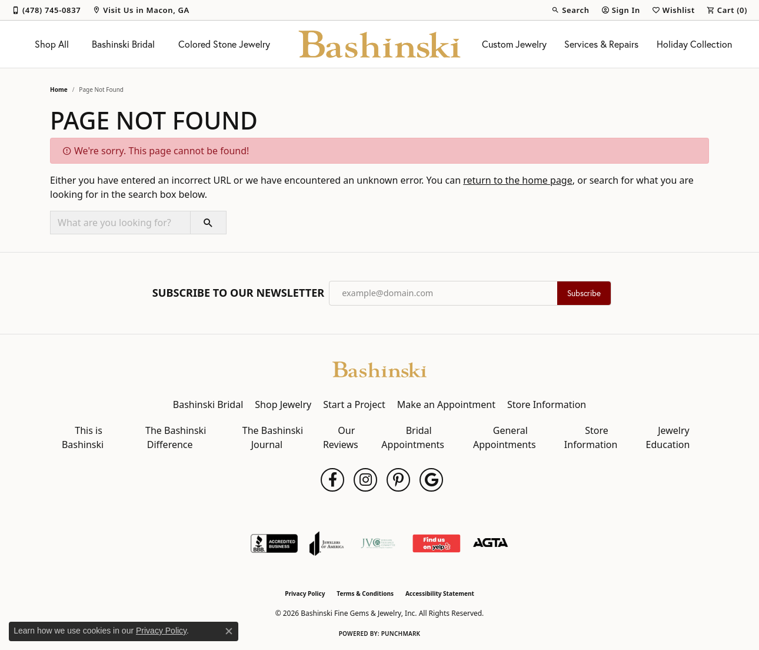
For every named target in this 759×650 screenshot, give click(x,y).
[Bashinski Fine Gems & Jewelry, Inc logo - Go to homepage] (380, 44)
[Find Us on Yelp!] (436, 543)
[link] (46, 10)
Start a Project (354, 404)
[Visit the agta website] (490, 543)
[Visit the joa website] (326, 543)
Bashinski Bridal (123, 44)
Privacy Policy (305, 593)
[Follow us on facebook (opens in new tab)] (332, 480)
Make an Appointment (446, 404)
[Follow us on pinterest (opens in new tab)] (398, 480)
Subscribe (584, 293)
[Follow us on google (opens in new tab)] (431, 480)
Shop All (52, 44)
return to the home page (517, 180)
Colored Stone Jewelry (224, 44)
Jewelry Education (668, 437)
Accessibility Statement (439, 593)
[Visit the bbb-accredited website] (274, 543)
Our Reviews (340, 437)
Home (59, 89)
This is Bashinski (83, 437)
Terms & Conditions (365, 593)
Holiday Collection (694, 44)
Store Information (546, 404)
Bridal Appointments (412, 437)
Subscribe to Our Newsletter (238, 293)
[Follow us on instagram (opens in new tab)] (365, 480)
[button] (570, 10)
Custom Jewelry (514, 44)
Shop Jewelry (283, 404)
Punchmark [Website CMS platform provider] (401, 633)
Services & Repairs (601, 44)
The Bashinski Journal (272, 437)
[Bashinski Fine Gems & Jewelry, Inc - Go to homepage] (379, 368)
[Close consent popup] (228, 631)
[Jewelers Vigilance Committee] (378, 543)
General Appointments (504, 437)
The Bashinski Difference (175, 437)
